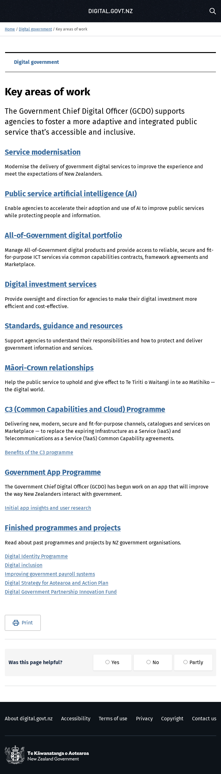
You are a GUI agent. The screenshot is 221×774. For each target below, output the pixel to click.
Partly (193, 662)
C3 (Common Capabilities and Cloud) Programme (85, 410)
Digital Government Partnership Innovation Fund (61, 592)
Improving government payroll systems (50, 574)
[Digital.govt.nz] (110, 11)
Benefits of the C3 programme (39, 452)
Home (10, 29)
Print (27, 622)
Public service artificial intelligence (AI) (71, 194)
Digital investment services (50, 284)
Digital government (35, 29)
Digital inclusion (23, 565)
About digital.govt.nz (29, 718)
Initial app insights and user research (48, 508)
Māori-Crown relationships (49, 368)
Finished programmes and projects (63, 528)
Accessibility (75, 718)
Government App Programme (53, 472)
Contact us (204, 718)
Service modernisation (43, 152)
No (152, 662)
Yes (112, 662)
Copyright (172, 718)
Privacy (144, 718)
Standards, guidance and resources (64, 326)
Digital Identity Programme (36, 556)
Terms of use (113, 718)
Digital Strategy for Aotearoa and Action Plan (56, 583)
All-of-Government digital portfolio (63, 235)
